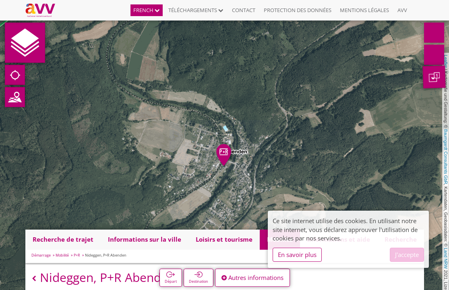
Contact (243, 10)
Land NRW (445, 258)
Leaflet (445, 61)
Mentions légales (364, 10)
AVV (402, 10)
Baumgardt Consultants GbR (445, 156)
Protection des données (297, 10)
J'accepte (407, 255)
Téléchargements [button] (195, 10)
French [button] (146, 10)
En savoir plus (297, 255)
